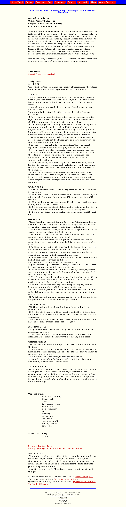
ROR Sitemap (63, 500)
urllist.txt (63, 501)
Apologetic (83, 2)
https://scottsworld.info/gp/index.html (63, 495)
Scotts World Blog (44, 2)
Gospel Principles (107, 2)
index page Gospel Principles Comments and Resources (55, 448)
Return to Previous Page (40, 446)
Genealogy (59, 2)
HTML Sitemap (63, 497)
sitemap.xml (63, 498)
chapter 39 (52, 74)
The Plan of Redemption (65, 479)
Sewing (29, 2)
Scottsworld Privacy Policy (63, 503)
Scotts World (17, 2)
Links (93, 2)
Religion (71, 2)
